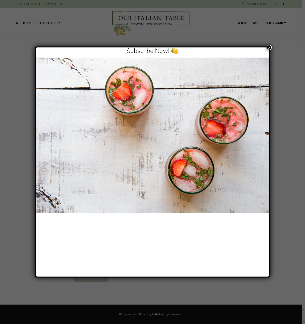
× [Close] (269, 47)
